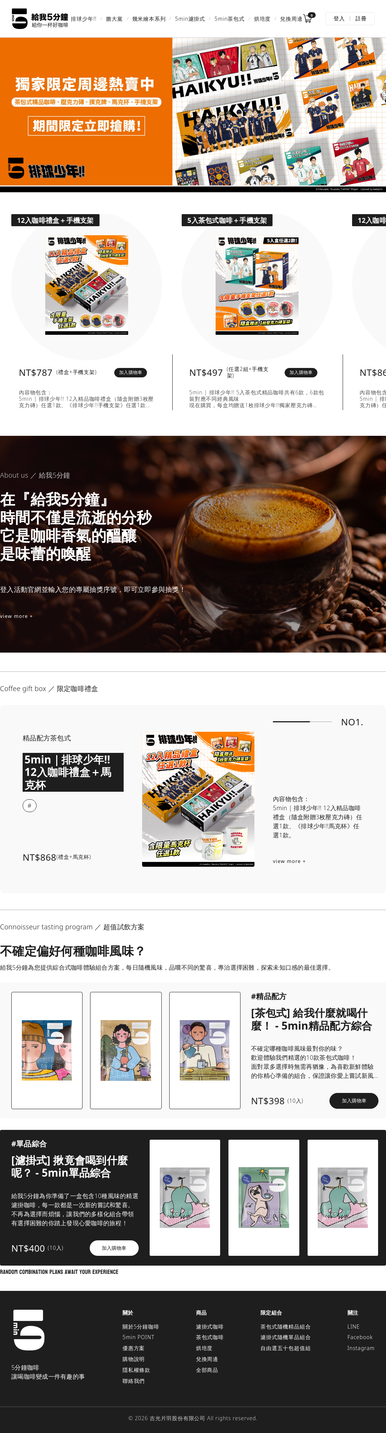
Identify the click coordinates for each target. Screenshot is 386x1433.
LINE (354, 1326)
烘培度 (262, 18)
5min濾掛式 (190, 18)
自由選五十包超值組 (285, 1348)
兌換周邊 (291, 18)
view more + (16, 616)
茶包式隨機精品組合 (285, 1326)
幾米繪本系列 (149, 18)
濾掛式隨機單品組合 (285, 1337)
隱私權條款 (136, 1369)
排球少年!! (83, 18)
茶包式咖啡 (210, 1337)
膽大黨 (114, 18)
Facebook (360, 1337)
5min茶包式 (229, 18)
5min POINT (139, 1337)
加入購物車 (130, 372)
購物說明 (134, 1358)
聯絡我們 (134, 1380)
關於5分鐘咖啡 (141, 1326)
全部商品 (207, 1369)
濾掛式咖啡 (210, 1326)
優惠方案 (134, 1348)
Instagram (361, 1348)
